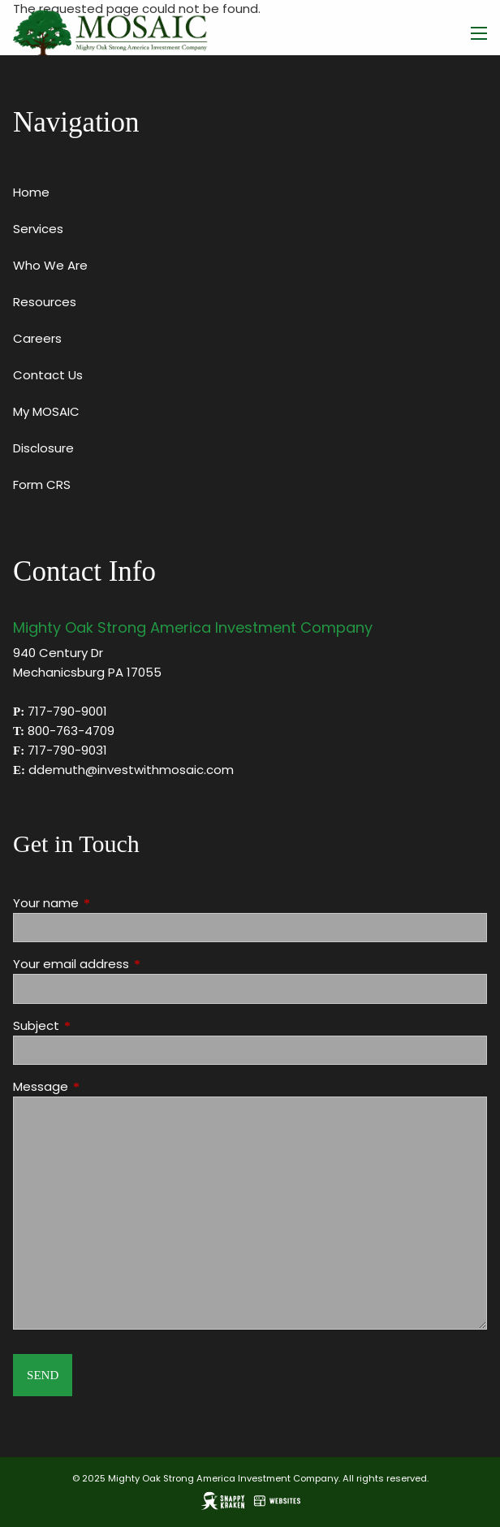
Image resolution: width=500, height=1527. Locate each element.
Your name (108, 902)
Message (102, 1086)
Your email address (133, 963)
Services (38, 228)
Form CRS (42, 484)
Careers (37, 338)
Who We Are (50, 265)
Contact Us (48, 374)
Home (31, 192)
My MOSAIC (46, 411)
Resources (44, 301)
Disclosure (43, 447)
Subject (98, 1025)
